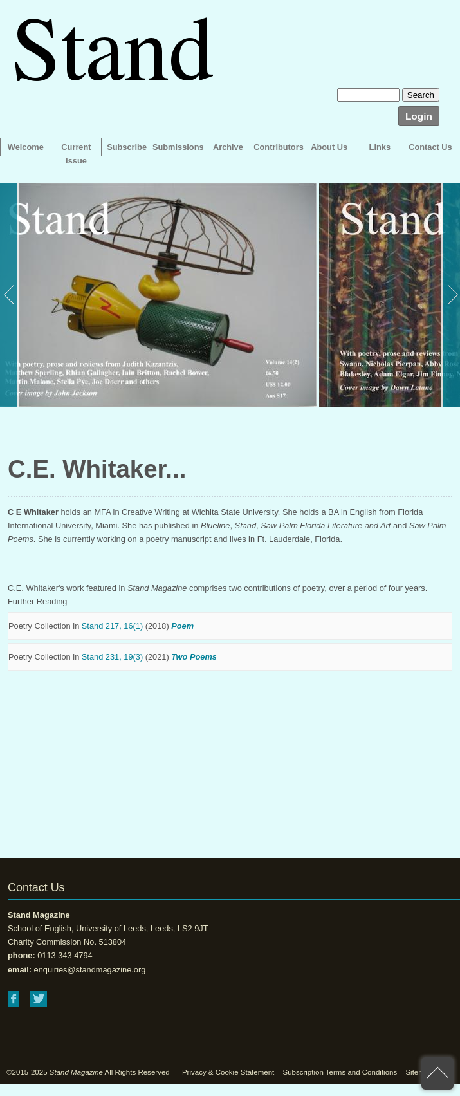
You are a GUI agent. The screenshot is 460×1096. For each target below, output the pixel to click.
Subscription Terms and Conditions (339, 1072)
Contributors (278, 147)
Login (418, 116)
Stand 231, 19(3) (112, 657)
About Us (329, 147)
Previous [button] (9, 295)
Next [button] (450, 295)
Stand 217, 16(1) (112, 626)
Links (380, 147)
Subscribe (127, 147)
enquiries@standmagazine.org (90, 969)
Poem (182, 626)
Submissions (177, 147)
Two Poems (194, 657)
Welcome (26, 147)
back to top (437, 1073)
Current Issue (76, 153)
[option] (158, 295)
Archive (228, 147)
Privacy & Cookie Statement (228, 1072)
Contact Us (430, 147)
